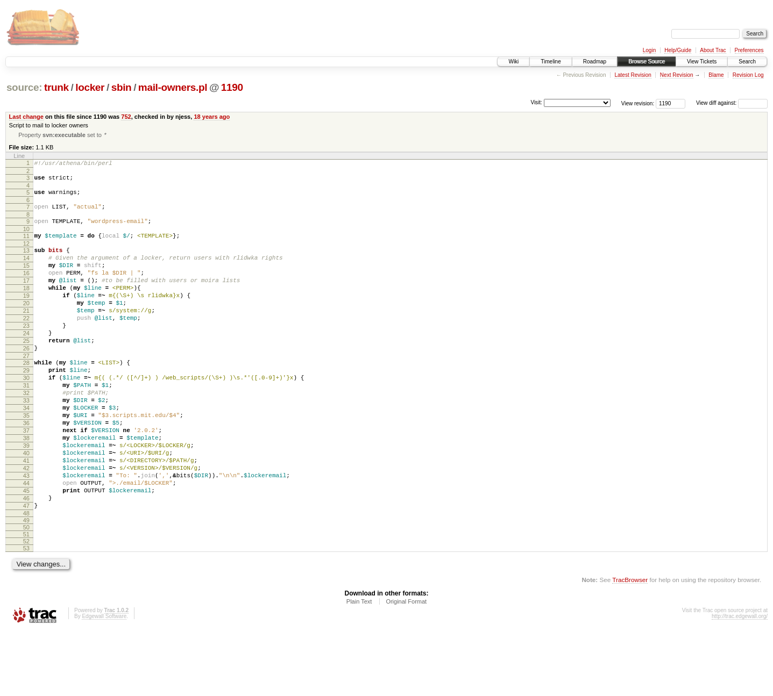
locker (89, 87)
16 (26, 288)
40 (26, 506)
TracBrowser (630, 645)
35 (26, 460)
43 (26, 533)
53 (26, 614)
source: (24, 87)
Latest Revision (632, 75)
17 (26, 298)
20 (26, 325)
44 (26, 542)
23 (26, 352)
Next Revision (676, 75)
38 (26, 487)
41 (26, 515)
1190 (232, 87)
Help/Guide (677, 50)
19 (26, 316)
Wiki (513, 61)
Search (747, 61)
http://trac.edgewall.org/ (740, 682)
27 (26, 389)
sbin (121, 87)
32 (26, 432)
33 (26, 442)
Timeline (551, 61)
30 (26, 414)
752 (126, 116)
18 (26, 307)
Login (649, 50)
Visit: (536, 102)
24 (26, 361)
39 (26, 496)
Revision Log (748, 75)
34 (26, 451)
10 (26, 238)
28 (26, 396)
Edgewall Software (104, 682)
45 (26, 551)
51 (26, 600)
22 (26, 343)
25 (26, 371)
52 (26, 607)
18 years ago (212, 116)
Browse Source (646, 61)
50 (26, 593)
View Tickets (702, 61)
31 (26, 423)
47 (26, 569)
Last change (26, 116)
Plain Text (359, 667)
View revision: (638, 103)
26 (26, 380)
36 (26, 469)
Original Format (406, 667)
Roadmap (594, 61)
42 (26, 524)
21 (26, 334)
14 (26, 270)
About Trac (713, 50)
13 (26, 261)
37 (26, 478)
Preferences (749, 50)
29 (26, 405)
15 (26, 279)
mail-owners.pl (172, 87)
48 (26, 579)
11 (26, 245)
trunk (56, 87)
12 (26, 254)
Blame (716, 75)
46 (26, 560)
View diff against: (732, 103)
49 (26, 586)
